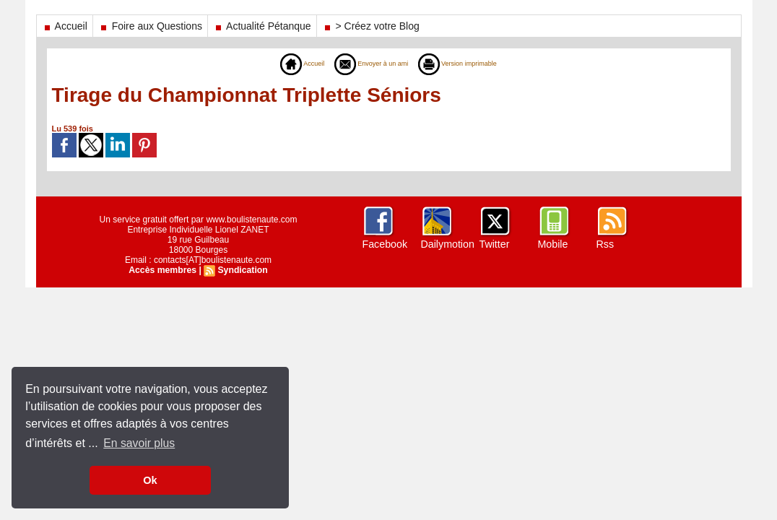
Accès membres (163, 270)
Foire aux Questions (150, 26)
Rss (605, 244)
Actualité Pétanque (262, 26)
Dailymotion (447, 244)
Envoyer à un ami (366, 63)
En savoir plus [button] (139, 443)
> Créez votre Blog (371, 26)
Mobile (553, 244)
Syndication (241, 270)
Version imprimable (469, 63)
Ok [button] (150, 480)
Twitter (494, 244)
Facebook (385, 244)
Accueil (64, 26)
